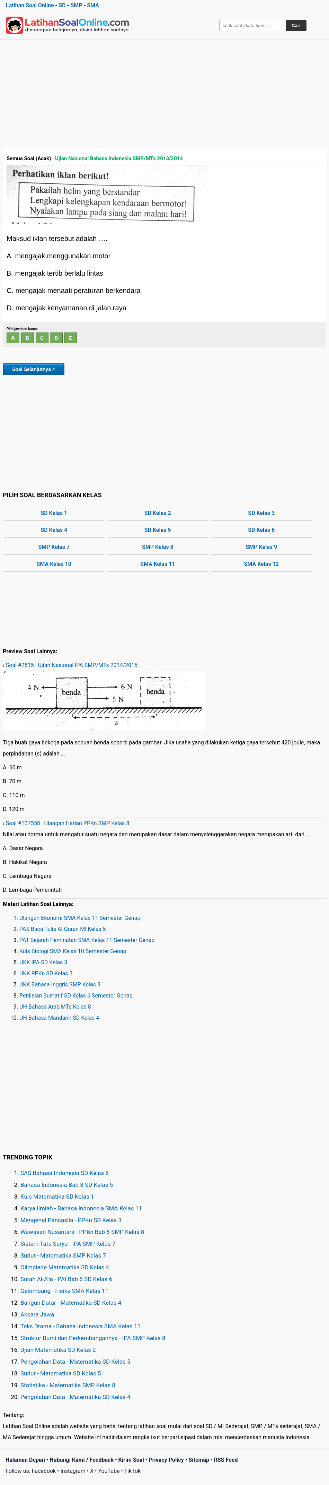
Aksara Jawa (37, 1314)
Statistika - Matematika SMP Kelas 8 (67, 1385)
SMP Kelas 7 (54, 547)
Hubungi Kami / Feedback (82, 1460)
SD (62, 5)
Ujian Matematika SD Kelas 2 (58, 1349)
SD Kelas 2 (157, 513)
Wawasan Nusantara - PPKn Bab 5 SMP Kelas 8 (82, 1231)
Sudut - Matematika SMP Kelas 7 (63, 1255)
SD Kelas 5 (157, 530)
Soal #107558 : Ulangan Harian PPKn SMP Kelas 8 (68, 823)
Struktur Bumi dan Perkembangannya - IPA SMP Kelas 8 (93, 1338)
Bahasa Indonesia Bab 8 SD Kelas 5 (66, 1184)
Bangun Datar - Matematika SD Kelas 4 (70, 1302)
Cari (296, 25)
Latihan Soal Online (30, 5)
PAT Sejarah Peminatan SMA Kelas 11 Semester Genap (86, 940)
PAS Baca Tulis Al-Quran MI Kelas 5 (62, 929)
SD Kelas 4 (54, 530)
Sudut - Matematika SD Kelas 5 (60, 1373)
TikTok (132, 1471)
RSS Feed (226, 1460)
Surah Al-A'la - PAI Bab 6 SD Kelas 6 (66, 1279)
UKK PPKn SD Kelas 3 (45, 973)
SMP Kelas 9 (261, 547)
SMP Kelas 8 (158, 547)
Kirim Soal (131, 1460)
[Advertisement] (164, 91)
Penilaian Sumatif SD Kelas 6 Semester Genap (76, 995)
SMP (76, 5)
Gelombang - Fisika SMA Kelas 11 (64, 1290)
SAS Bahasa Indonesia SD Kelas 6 (64, 1172)
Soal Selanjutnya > (33, 369)
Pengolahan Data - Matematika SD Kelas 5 (75, 1361)
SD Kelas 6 (261, 530)
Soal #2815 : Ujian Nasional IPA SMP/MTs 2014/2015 (71, 665)
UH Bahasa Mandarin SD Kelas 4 (59, 1018)
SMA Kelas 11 (157, 564)
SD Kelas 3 (261, 513)
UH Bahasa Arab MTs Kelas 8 (55, 1006)
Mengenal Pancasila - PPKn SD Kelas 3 (71, 1220)
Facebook (44, 1471)
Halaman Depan (25, 1460)
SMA (93, 5)
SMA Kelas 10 (54, 564)
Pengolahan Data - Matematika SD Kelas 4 (75, 1396)
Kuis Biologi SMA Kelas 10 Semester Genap (72, 951)
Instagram (72, 1471)
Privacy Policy (166, 1460)
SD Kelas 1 (54, 513)
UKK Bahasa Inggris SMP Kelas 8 (59, 984)
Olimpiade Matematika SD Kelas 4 (64, 1267)
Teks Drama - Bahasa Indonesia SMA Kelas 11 (80, 1326)
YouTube (108, 1471)
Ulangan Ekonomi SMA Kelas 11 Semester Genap (79, 918)
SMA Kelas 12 (261, 564)
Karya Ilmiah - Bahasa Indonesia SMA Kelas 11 (81, 1208)
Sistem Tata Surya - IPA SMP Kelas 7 (67, 1243)
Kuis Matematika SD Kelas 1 (57, 1196)
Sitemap (198, 1460)
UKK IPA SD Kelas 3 (43, 962)
